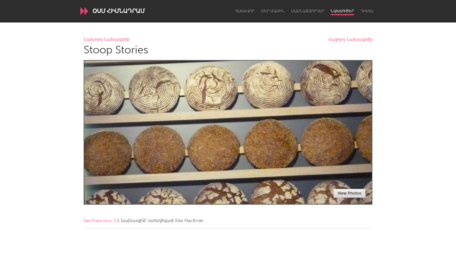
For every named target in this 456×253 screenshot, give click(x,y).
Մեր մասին (273, 11)
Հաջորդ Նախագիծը (350, 40)
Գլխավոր (245, 11)
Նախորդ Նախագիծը (107, 40)
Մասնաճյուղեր (307, 11)
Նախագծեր (342, 11)
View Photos (349, 193)
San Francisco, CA (102, 220)
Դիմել (367, 11)
